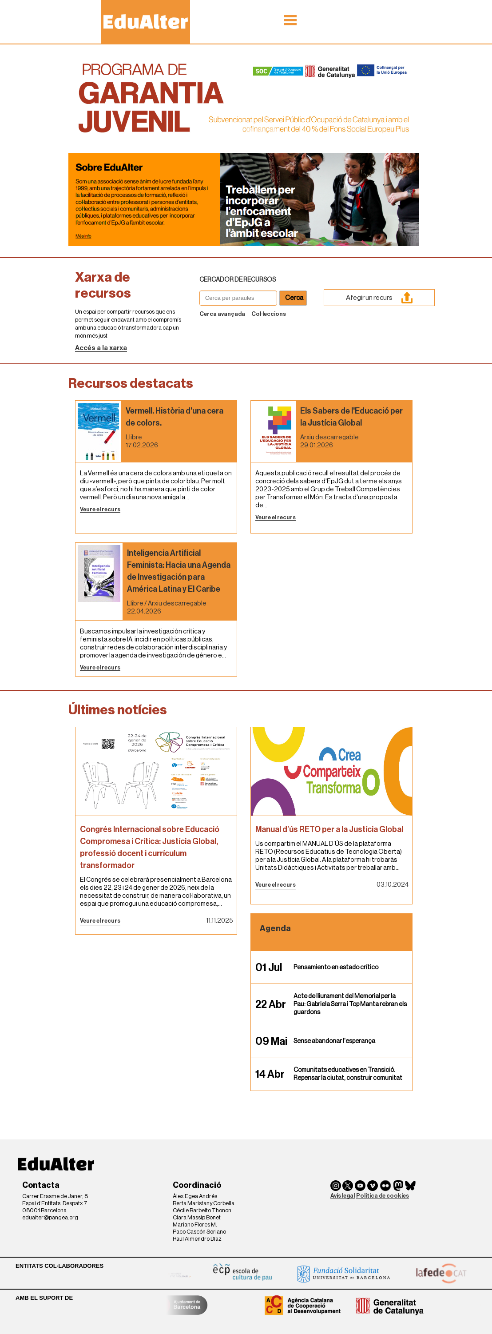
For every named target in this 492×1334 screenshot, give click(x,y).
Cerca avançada (222, 314)
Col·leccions (268, 314)
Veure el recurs (100, 509)
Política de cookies (382, 1196)
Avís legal (342, 1196)
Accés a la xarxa (101, 347)
